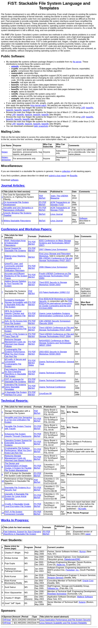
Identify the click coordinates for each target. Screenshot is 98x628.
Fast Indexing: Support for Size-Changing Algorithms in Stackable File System (15, 372)
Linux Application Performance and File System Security (65, 620)
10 (3, 322)
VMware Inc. (53, 588)
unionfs (15, 66)
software (14, 180)
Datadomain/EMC (72, 559)
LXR (83, 108)
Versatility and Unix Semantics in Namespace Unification (18, 209)
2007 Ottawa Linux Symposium (53, 249)
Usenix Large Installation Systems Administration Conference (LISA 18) (55, 314)
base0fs (89, 108)
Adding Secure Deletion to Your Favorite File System (15, 283)
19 (3, 393)
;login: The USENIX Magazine (59, 197)
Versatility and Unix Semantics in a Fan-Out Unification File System (18, 419)
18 (3, 387)
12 (3, 335)
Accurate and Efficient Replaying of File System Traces (16, 275)
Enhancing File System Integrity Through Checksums (18, 435)
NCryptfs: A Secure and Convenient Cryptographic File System (15, 362)
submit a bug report (57, 176)
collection (66, 171)
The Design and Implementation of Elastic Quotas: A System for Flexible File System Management (18, 466)
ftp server (77, 62)
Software (83, 218)
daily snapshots (41, 126)
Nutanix (82, 602)
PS (40, 202)
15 (3, 363)
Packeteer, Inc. (72, 570)
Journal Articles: (13, 185)
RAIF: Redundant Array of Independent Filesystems (15, 243)
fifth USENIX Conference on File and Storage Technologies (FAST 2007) (55, 259)
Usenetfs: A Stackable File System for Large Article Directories (16, 496)
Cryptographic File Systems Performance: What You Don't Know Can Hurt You (15, 352)
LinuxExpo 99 (45, 393)
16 (3, 373)
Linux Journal (57, 214)
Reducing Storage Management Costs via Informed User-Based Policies (15, 342)
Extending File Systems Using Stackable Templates (15, 387)
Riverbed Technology (57, 594)
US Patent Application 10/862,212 (54, 292)
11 (3, 329)
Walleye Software (85, 597)
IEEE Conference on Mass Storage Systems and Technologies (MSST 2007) (55, 243)
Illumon (82, 551)
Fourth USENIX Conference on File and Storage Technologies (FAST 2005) (55, 275)
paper (88, 534)
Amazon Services (56, 578)
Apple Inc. (61, 565)
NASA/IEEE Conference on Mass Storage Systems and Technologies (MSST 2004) (55, 343)
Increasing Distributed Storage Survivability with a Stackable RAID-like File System (16, 303)
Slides (31, 365)
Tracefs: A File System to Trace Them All (16, 335)
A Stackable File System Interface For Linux (16, 393)
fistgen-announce (6, 158)
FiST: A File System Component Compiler (14, 513)
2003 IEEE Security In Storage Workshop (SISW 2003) (53, 353)
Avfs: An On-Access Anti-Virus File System (16, 322)
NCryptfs (82, 509)
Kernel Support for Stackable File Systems (15, 249)
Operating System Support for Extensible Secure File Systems (18, 442)
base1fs (9, 110)
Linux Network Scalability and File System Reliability (63, 623)
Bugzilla (73, 176)
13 (3, 343)
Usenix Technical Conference (52, 373)
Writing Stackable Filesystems (17, 221)
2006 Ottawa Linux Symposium (53, 267)
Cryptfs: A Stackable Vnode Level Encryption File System (18, 505)
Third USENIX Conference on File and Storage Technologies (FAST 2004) (56, 329)
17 (3, 380)
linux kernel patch (38, 105)
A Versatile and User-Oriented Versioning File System (16, 328)
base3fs (26, 110)
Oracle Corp (87, 581)
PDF (41, 196)
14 (3, 353)
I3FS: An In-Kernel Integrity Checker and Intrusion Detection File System (15, 314)
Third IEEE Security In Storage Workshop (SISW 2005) (53, 283)
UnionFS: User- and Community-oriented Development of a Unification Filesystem (15, 267)
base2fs (18, 110)
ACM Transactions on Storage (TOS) (60, 203)
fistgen (5, 152)
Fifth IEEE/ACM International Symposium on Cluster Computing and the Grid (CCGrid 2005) (55, 304)
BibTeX (42, 198)
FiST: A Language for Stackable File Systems (15, 380)
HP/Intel (7, 620)
